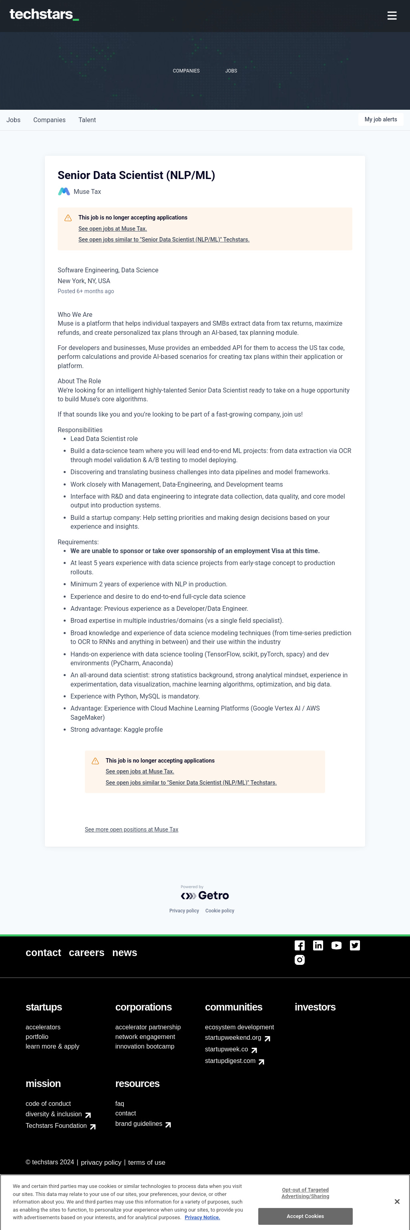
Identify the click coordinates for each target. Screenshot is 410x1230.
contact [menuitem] (125, 1113)
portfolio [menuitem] (37, 1036)
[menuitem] (393, 16)
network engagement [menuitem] (145, 1036)
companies (49, 120)
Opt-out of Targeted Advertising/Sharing (305, 1197)
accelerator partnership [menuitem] (148, 1027)
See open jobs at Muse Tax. (112, 228)
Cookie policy (219, 911)
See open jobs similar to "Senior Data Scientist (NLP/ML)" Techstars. (163, 239)
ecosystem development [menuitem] (239, 1027)
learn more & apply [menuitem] (52, 1046)
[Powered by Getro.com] (205, 892)
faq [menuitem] (119, 1103)
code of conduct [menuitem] (48, 1103)
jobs (13, 120)
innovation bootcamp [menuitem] (145, 1046)
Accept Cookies (305, 1221)
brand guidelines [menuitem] (138, 1123)
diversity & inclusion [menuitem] (54, 1114)
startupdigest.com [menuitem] (230, 1060)
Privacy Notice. (202, 1221)
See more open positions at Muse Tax (131, 829)
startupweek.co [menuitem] (226, 1049)
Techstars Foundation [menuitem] (56, 1125)
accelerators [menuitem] (43, 1027)
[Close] (397, 1205)
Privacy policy (184, 911)
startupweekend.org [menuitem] (233, 1037)
